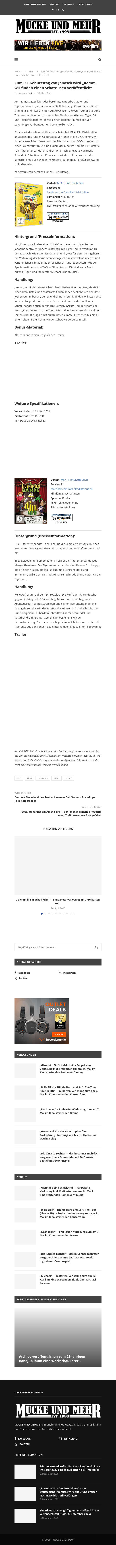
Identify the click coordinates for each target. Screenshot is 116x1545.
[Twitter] (63, 9)
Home (17, 71)
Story (68, 778)
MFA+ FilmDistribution (70, 183)
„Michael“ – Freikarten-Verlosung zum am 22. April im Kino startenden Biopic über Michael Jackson (68, 1279)
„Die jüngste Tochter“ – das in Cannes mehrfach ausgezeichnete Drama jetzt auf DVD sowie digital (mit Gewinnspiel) (69, 1157)
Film (31, 71)
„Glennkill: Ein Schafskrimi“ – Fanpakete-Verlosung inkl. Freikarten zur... (58, 901)
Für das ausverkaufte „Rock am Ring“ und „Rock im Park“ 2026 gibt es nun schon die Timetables (70, 1468)
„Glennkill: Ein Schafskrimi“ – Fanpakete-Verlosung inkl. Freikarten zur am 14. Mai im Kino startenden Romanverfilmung (67, 1068)
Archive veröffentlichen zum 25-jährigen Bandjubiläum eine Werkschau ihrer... (52, 1358)
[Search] (100, 59)
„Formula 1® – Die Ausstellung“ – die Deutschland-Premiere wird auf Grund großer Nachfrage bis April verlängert (68, 1492)
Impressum (68, 4)
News (56, 778)
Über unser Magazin (35, 4)
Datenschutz (85, 4)
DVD (19, 778)
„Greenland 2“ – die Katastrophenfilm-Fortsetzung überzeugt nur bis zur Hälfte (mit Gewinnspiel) (68, 1135)
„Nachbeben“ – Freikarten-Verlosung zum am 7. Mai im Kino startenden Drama (69, 1111)
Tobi (29, 92)
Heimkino (43, 778)
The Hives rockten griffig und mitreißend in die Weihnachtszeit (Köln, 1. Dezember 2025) (69, 1512)
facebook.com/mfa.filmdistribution (68, 192)
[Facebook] (52, 9)
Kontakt (54, 4)
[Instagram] (58, 9)
